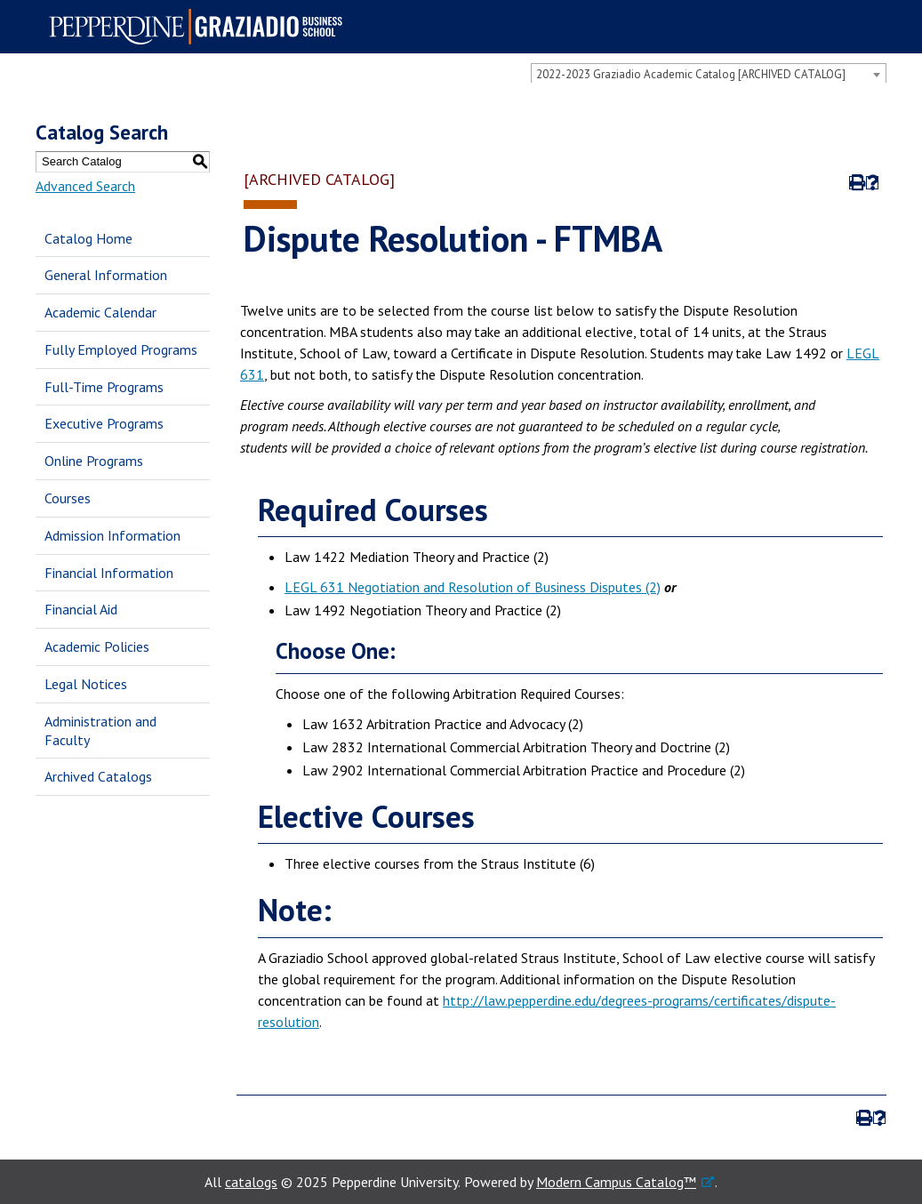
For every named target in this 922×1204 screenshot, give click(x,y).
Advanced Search (85, 186)
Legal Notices (85, 684)
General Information (105, 275)
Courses (67, 498)
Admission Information (112, 535)
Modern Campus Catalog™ (616, 1182)
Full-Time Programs (104, 387)
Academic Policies (96, 646)
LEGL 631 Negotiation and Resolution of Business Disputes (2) (473, 587)
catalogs (251, 1182)
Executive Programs (104, 423)
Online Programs (93, 461)
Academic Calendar (100, 312)
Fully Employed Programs (120, 349)
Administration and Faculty (100, 730)
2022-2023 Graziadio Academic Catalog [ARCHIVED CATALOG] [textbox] (691, 74)
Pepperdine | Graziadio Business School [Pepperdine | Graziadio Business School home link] (201, 26)
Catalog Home (88, 238)
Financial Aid (80, 609)
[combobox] (708, 73)
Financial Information (108, 573)
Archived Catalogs (98, 776)
